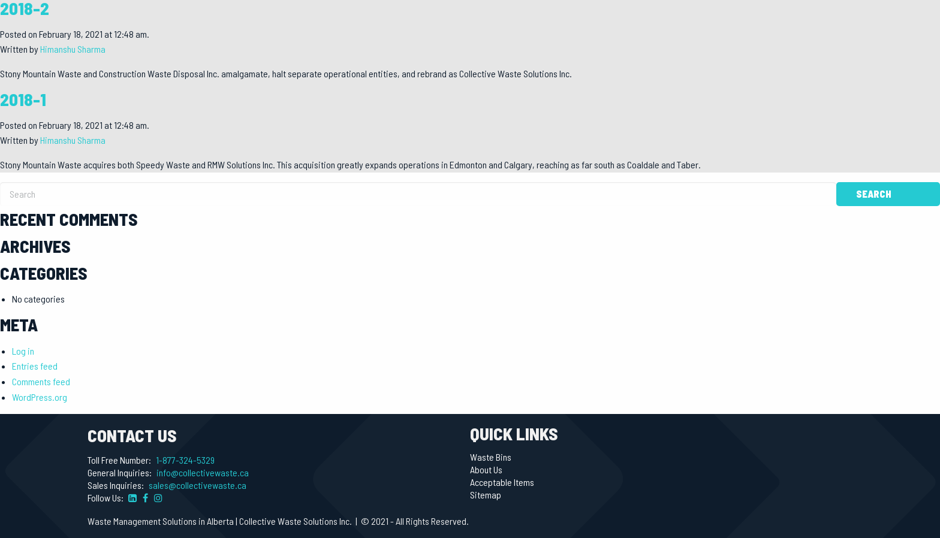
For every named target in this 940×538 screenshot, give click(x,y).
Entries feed (35, 365)
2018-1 (23, 99)
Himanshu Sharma (73, 49)
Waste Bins (490, 457)
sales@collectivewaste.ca (197, 485)
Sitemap (485, 495)
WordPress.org (39, 397)
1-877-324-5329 (185, 460)
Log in (23, 350)
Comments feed (41, 381)
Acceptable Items (502, 482)
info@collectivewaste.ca (202, 472)
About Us (486, 469)
